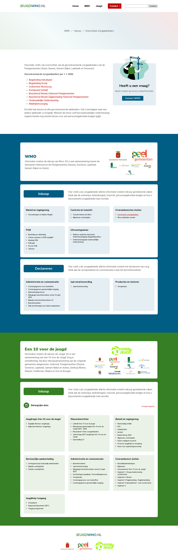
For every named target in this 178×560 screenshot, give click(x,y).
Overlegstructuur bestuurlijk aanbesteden (43, 464)
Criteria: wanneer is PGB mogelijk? (41, 237)
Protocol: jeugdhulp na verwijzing (130, 444)
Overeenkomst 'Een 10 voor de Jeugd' (132, 469)
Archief (120, 432)
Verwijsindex (122, 286)
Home (76, 6)
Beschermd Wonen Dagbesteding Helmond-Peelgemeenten (59, 97)
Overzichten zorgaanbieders (128, 215)
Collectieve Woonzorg (40, 86)
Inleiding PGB (33, 240)
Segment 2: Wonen (125, 477)
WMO (87, 6)
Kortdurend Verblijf (38, 90)
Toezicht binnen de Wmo (82, 215)
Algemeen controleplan (81, 217)
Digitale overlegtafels (36, 466)
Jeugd (99, 6)
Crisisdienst (32, 503)
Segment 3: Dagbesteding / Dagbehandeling (134, 480)
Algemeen (121, 466)
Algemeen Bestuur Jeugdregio (39, 427)
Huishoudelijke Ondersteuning (43, 100)
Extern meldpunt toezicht (127, 441)
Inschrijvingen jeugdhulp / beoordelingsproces (90, 474)
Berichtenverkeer (34, 303)
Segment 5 (122, 486)
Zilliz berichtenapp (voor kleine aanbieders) (44, 306)
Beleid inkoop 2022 (125, 435)
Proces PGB (32, 246)
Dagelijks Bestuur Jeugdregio (39, 424)
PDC (119, 427)
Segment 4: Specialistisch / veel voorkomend (134, 483)
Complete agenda (148, 406)
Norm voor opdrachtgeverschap (129, 446)
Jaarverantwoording (80, 286)
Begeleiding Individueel (40, 79)
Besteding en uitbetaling (37, 235)
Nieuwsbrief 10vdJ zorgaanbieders (86, 432)
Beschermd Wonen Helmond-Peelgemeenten (51, 93)
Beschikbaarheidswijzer (126, 464)
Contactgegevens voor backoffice (41, 286)
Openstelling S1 (78, 440)
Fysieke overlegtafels (36, 469)
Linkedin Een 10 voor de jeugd (84, 424)
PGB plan (31, 243)
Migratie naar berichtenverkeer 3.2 (40, 300)
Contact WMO (132, 98)
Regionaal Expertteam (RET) (38, 506)
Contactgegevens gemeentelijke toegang (43, 289)
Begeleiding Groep (38, 83)
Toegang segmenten (36, 509)
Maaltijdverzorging (38, 103)
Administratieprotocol (36, 292)
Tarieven (31, 249)
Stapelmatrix (122, 429)
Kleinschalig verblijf (125, 424)
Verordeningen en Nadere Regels (40, 215)
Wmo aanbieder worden (126, 217)
